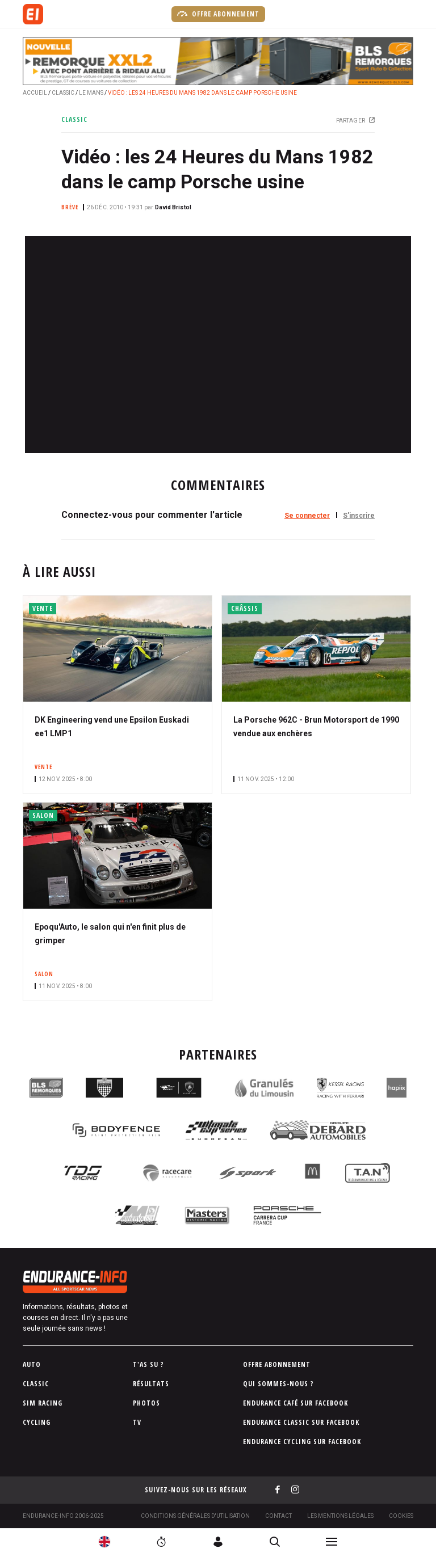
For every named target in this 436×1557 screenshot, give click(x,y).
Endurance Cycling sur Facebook (302, 1441)
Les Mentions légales (340, 1516)
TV (137, 1422)
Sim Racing (42, 1403)
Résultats (151, 1384)
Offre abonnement (218, 14)
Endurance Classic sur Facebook (301, 1422)
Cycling (37, 1422)
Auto (32, 1364)
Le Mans (91, 93)
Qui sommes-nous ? (278, 1384)
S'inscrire (359, 516)
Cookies (401, 1516)
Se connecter (307, 516)
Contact (278, 1516)
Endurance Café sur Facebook (295, 1403)
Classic (63, 93)
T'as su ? (148, 1364)
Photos (146, 1403)
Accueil (35, 93)
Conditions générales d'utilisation (195, 1516)
